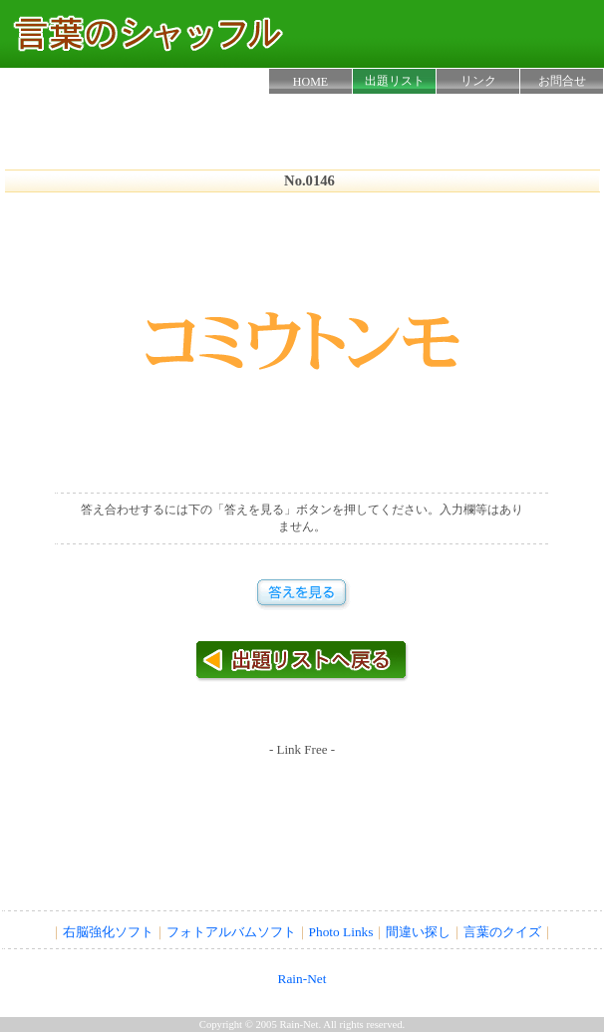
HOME (310, 82)
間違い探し (418, 931)
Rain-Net (302, 978)
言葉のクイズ (502, 931)
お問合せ (562, 81)
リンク (478, 81)
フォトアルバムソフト (231, 931)
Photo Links (341, 931)
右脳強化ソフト (108, 931)
